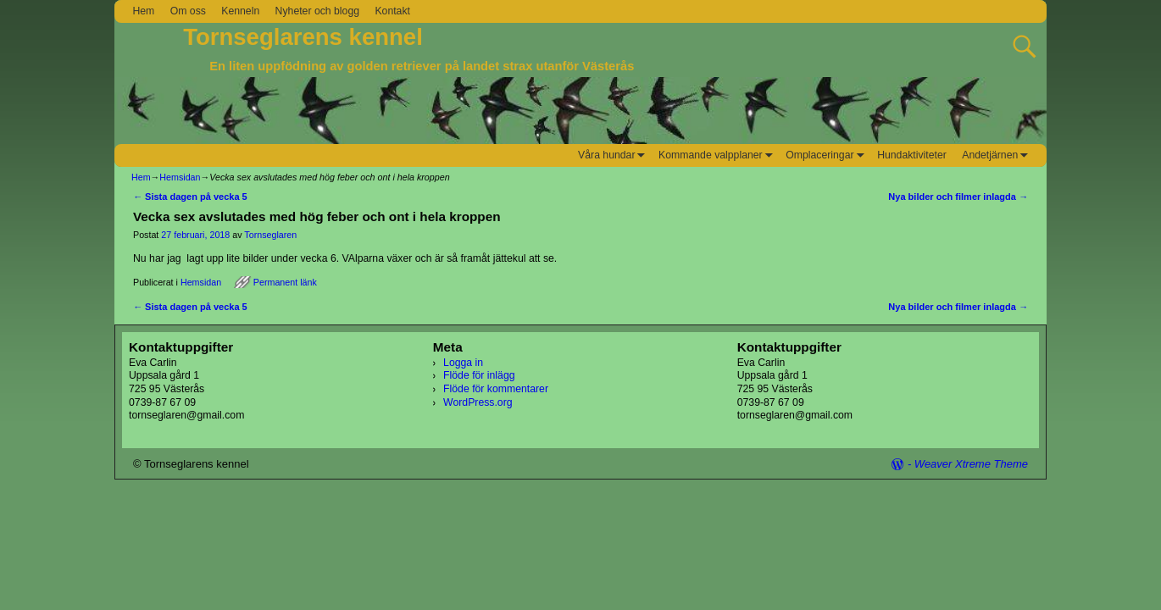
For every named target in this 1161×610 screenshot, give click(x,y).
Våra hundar (614, 155)
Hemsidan (179, 177)
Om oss (188, 11)
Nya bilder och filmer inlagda (958, 196)
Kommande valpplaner (718, 155)
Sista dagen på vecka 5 (190, 196)
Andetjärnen (997, 155)
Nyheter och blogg (317, 11)
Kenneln (240, 11)
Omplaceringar (827, 155)
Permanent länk (285, 282)
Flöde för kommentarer (495, 389)
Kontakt (392, 11)
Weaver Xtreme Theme (971, 464)
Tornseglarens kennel (303, 37)
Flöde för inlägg (478, 375)
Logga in (463, 363)
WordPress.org (477, 402)
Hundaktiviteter (912, 155)
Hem (143, 11)
